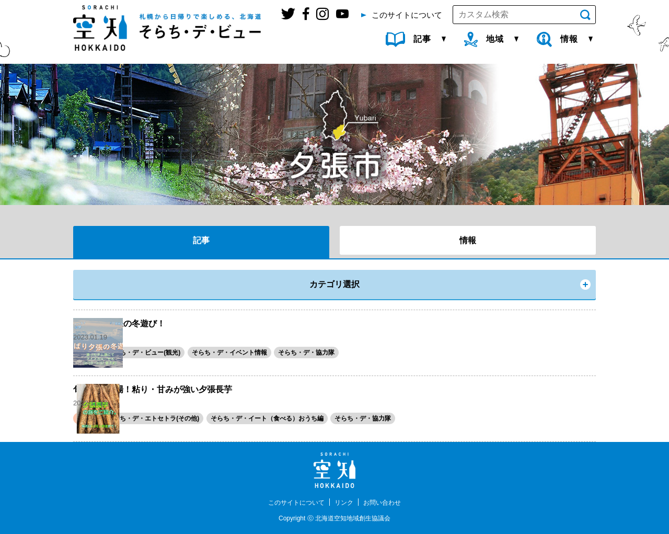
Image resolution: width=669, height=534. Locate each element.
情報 (467, 240)
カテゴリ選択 (334, 284)
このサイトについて (292, 502)
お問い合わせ (388, 502)
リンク (345, 502)
